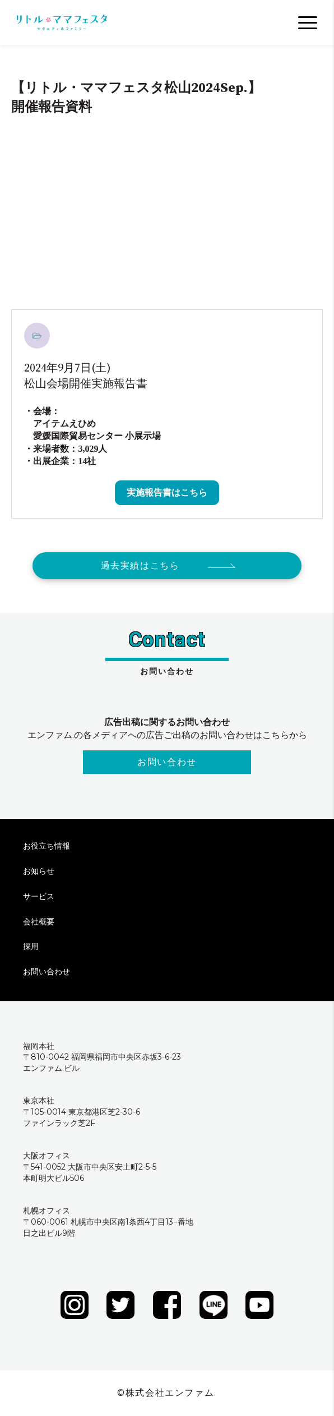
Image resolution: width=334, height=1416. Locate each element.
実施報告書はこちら (167, 492)
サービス (38, 896)
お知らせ (38, 871)
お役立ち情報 (46, 846)
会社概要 (38, 921)
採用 (31, 946)
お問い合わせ (167, 762)
